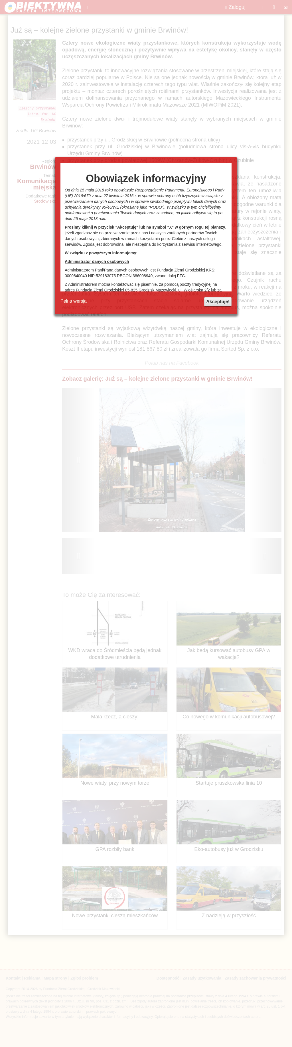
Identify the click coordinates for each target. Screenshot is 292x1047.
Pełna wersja (73, 301)
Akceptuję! (218, 301)
